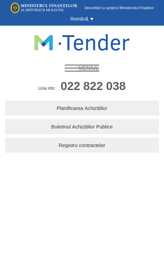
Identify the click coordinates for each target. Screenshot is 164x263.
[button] (82, 19)
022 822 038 (93, 85)
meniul (88, 68)
